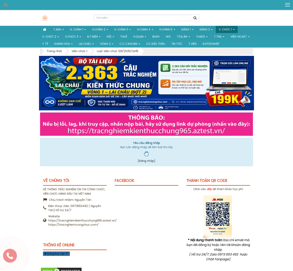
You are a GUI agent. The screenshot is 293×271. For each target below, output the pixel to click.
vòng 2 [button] (106, 44)
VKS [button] (168, 37)
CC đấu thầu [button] (155, 44)
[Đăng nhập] (146, 161)
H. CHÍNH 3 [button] (122, 30)
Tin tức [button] (176, 44)
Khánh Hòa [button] (63, 44)
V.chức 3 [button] (73, 37)
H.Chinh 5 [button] (167, 30)
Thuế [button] (123, 37)
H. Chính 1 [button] (78, 30)
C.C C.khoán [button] (129, 44)
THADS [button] (202, 37)
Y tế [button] (45, 44)
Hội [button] (110, 37)
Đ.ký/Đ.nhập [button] (211, 44)
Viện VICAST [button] (240, 37)
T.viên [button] (192, 44)
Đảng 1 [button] (187, 30)
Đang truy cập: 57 (56, 253)
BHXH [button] (155, 37)
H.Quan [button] (139, 37)
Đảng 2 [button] (206, 30)
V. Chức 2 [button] (50, 37)
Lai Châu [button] (86, 44)
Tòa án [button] (183, 37)
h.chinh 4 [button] (145, 30)
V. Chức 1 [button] (227, 30)
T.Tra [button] (219, 37)
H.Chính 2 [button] (100, 30)
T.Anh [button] (58, 30)
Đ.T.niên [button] (94, 37)
